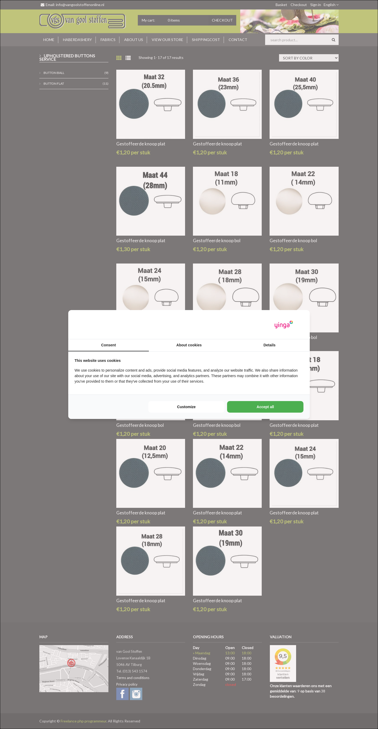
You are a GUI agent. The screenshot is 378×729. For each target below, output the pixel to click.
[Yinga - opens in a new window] (283, 324)
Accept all (265, 407)
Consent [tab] (108, 345)
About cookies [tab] (189, 345)
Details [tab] (270, 345)
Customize (186, 407)
